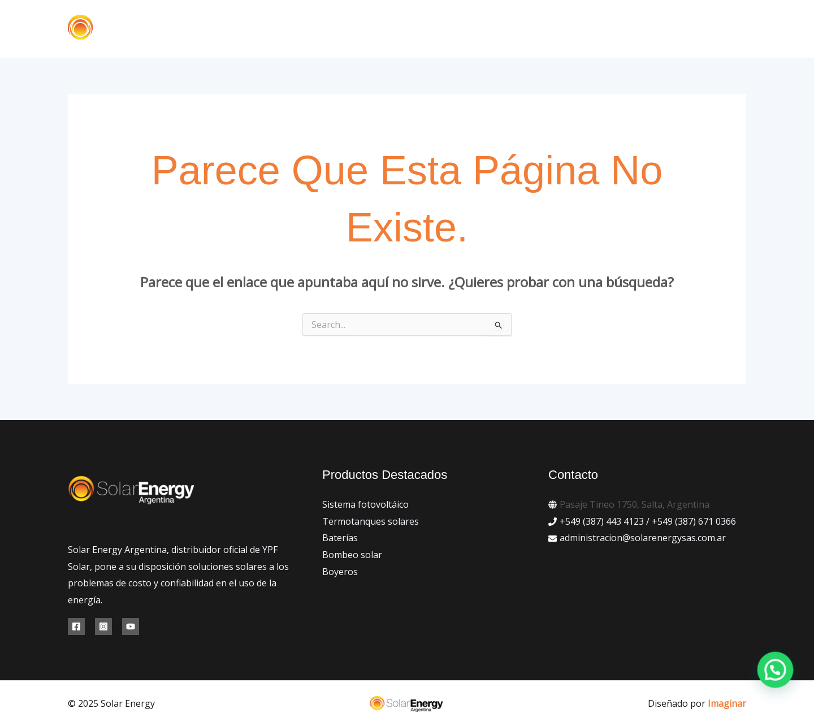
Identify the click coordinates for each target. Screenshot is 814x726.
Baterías (340, 537)
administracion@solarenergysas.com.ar (643, 537)
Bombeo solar (352, 554)
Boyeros (340, 571)
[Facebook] (76, 626)
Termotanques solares (370, 521)
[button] (680, 29)
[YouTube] (130, 626)
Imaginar (727, 703)
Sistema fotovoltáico (365, 504)
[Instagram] (103, 626)
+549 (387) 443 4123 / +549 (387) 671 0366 (648, 521)
